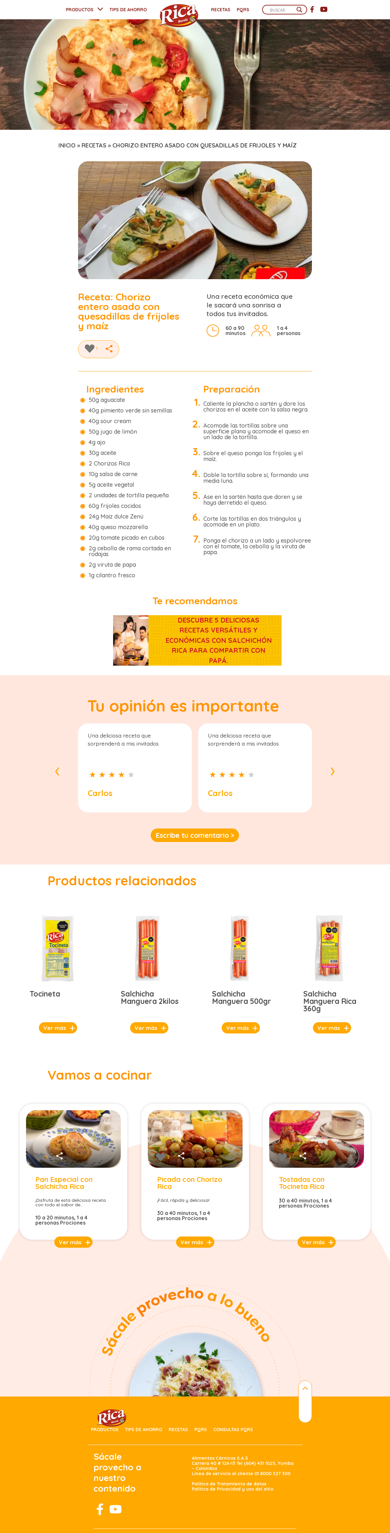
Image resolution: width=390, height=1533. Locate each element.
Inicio (66, 145)
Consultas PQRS (233, 1429)
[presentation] (57, 769)
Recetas (220, 10)
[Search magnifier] (299, 9)
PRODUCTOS (79, 10)
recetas (94, 145)
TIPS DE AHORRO (128, 10)
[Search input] (281, 10)
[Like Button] (89, 348)
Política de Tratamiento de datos (229, 1484)
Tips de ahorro (143, 1429)
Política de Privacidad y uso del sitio (232, 1489)
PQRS (243, 10)
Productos (105, 1429)
